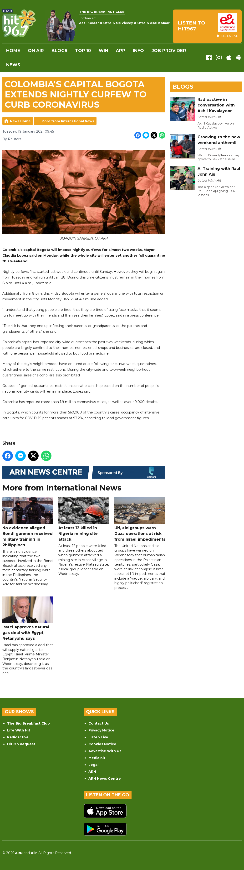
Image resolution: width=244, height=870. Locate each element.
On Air (36, 50)
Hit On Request (21, 744)
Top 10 (83, 50)
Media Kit (96, 758)
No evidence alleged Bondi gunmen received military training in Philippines (27, 522)
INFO (138, 50)
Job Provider (169, 50)
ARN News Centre (104, 778)
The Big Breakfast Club (28, 723)
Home (13, 50)
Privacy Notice (101, 730)
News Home (20, 121)
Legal (93, 765)
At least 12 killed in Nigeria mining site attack (83, 519)
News (13, 64)
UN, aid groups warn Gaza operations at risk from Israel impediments (139, 519)
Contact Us (98, 723)
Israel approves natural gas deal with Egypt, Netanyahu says (27, 618)
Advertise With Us (104, 751)
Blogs (59, 50)
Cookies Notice (102, 744)
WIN (103, 50)
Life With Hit (18, 730)
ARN (92, 771)
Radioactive (18, 737)
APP (120, 50)
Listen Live (98, 737)
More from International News (67, 121)
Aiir (34, 853)
